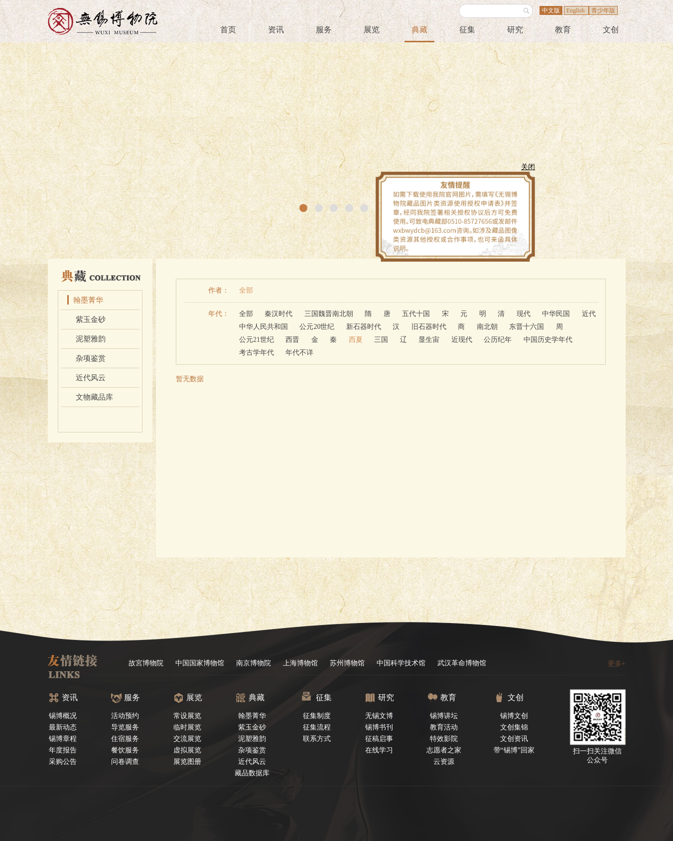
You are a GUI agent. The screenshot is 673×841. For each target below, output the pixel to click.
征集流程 (317, 727)
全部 (246, 290)
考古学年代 (256, 352)
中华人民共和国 (263, 326)
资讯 (276, 29)
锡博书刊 (379, 727)
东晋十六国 (526, 326)
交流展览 (187, 738)
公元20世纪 (316, 326)
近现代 (461, 339)
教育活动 (444, 727)
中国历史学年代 (548, 339)
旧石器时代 (428, 326)
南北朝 (487, 326)
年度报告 (63, 750)
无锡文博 (379, 716)
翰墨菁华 (88, 300)
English (576, 10)
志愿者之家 (443, 750)
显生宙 (428, 339)
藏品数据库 (252, 773)
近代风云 (91, 378)
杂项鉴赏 (91, 358)
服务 (324, 29)
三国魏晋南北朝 (328, 313)
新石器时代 (363, 326)
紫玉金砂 (91, 319)
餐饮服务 (125, 750)
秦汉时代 (278, 313)
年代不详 (299, 352)
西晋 (292, 339)
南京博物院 (253, 663)
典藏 (419, 29)
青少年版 (603, 10)
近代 (589, 313)
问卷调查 (125, 761)
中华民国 (556, 313)
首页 (228, 29)
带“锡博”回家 (514, 750)
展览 (372, 29)
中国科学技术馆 (401, 663)
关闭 (526, 169)
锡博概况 (63, 716)
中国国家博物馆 (199, 663)
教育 (563, 29)
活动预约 (125, 716)
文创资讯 (514, 738)
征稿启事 (379, 738)
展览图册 (187, 761)
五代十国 (416, 313)
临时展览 (187, 727)
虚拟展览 (187, 750)
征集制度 (317, 716)
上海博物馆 (300, 663)
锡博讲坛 (444, 716)
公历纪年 (498, 339)
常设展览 (187, 716)
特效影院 (444, 738)
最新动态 (63, 727)
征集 (467, 29)
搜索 (527, 10)
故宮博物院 (146, 663)
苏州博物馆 (347, 663)
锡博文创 (514, 716)
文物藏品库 (94, 397)
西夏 (356, 339)
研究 (515, 29)
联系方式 (317, 738)
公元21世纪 (256, 339)
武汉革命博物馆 (461, 663)
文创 (611, 29)
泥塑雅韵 (91, 339)
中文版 (551, 10)
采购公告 (63, 761)
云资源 (443, 761)
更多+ (617, 663)
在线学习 (379, 750)
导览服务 (125, 727)
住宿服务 (125, 738)
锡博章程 (63, 738)
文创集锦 (514, 727)
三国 (381, 339)
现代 (524, 313)
